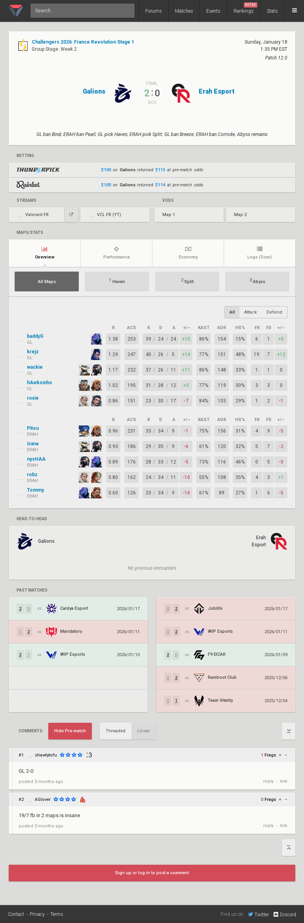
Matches (184, 11)
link (283, 781)
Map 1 (168, 214)
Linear (143, 730)
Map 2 (240, 214)
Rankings (245, 8)
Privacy (37, 914)
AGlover (43, 799)
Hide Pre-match (70, 730)
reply (268, 781)
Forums (153, 11)
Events (213, 11)
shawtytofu (46, 755)
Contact (16, 914)
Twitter (258, 914)
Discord (284, 915)
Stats (272, 11)
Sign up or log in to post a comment (152, 872)
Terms (56, 914)
